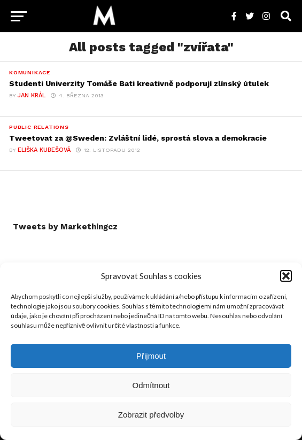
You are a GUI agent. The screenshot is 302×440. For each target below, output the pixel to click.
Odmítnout (150, 385)
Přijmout (151, 355)
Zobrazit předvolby (151, 414)
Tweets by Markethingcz (65, 226)
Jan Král (31, 95)
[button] (286, 276)
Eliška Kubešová (44, 149)
